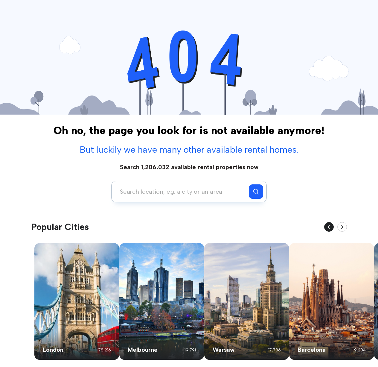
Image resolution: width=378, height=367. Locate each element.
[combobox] (181, 191)
